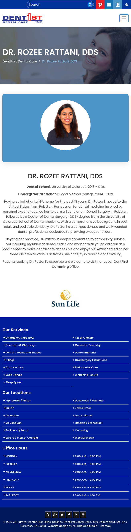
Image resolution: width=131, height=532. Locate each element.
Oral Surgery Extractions (91, 360)
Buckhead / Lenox (16, 430)
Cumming (81, 430)
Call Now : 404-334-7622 (100, 5)
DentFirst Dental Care (19, 61)
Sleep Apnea (13, 382)
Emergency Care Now (19, 338)
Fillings (9, 360)
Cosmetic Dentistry (88, 345)
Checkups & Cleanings (20, 345)
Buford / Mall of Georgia (21, 438)
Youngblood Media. (85, 526)
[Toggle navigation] (124, 18)
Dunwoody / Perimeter (90, 400)
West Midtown (84, 438)
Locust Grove (83, 415)
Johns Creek (83, 408)
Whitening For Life (86, 375)
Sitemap (105, 526)
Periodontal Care (86, 367)
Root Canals (13, 375)
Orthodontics (14, 367)
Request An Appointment (109, 5)
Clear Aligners (84, 338)
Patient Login (118, 5)
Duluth (9, 408)
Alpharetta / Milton (18, 400)
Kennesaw (12, 415)
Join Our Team (127, 4)
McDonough (13, 423)
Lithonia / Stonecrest (89, 423)
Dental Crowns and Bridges (23, 352)
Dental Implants (85, 352)
